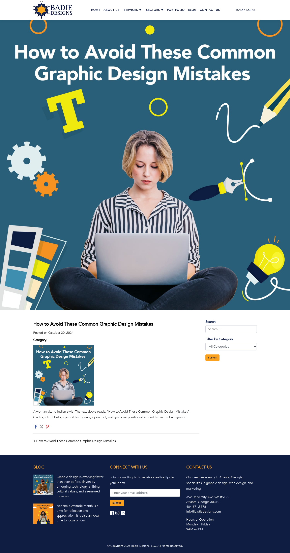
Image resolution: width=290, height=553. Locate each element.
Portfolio (176, 10)
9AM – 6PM (194, 529)
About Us (111, 10)
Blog (192, 10)
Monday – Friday (198, 524)
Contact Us (210, 10)
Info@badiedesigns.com (203, 511)
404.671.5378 (245, 10)
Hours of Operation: (200, 519)
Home (95, 10)
